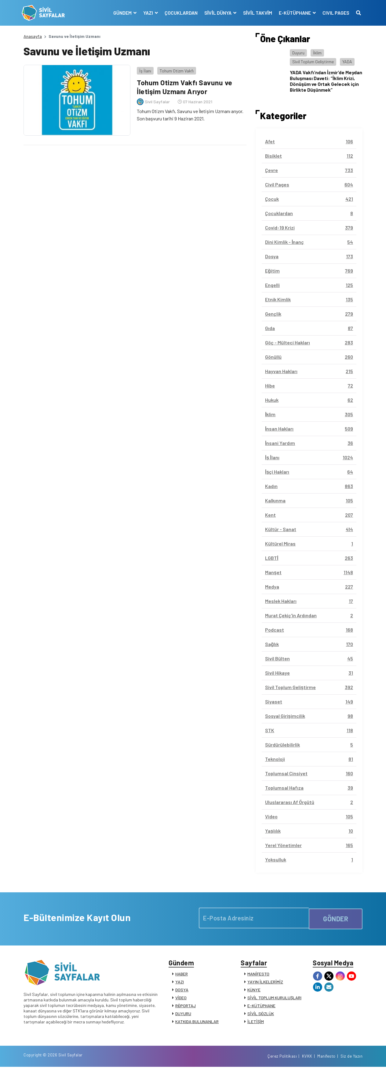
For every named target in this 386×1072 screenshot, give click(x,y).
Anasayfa (33, 36)
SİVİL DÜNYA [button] (216, 13)
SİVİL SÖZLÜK (260, 1015)
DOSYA (181, 991)
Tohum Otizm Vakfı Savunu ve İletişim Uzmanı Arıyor (185, 85)
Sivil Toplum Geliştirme (313, 61)
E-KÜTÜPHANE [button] (293, 13)
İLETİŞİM (255, 1023)
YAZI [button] (146, 13)
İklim (317, 52)
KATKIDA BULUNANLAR (197, 1023)
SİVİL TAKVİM (255, 13)
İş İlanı (143, 68)
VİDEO (181, 999)
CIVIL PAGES (334, 13)
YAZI (179, 983)
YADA (347, 61)
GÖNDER (335, 918)
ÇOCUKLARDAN (179, 13)
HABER (181, 975)
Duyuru (298, 52)
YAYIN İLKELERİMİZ (265, 983)
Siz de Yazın (351, 1060)
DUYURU (183, 1015)
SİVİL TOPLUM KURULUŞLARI (274, 999)
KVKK (307, 1060)
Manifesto (326, 1060)
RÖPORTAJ (185, 1007)
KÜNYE (253, 991)
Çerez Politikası (282, 1060)
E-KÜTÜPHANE (261, 1007)
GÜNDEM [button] (121, 13)
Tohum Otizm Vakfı (175, 68)
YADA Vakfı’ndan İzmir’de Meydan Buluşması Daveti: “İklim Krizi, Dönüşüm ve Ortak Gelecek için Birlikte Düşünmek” (326, 81)
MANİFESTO (258, 975)
